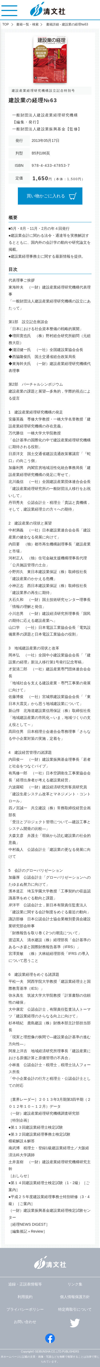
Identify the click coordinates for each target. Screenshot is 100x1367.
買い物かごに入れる (46, 196)
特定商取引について (75, 1309)
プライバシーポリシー (25, 1309)
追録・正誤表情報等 (25, 1284)
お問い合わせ (25, 1322)
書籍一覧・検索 (27, 24)
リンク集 (74, 1284)
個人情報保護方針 (75, 1297)
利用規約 (25, 1297)
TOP (5, 24)
